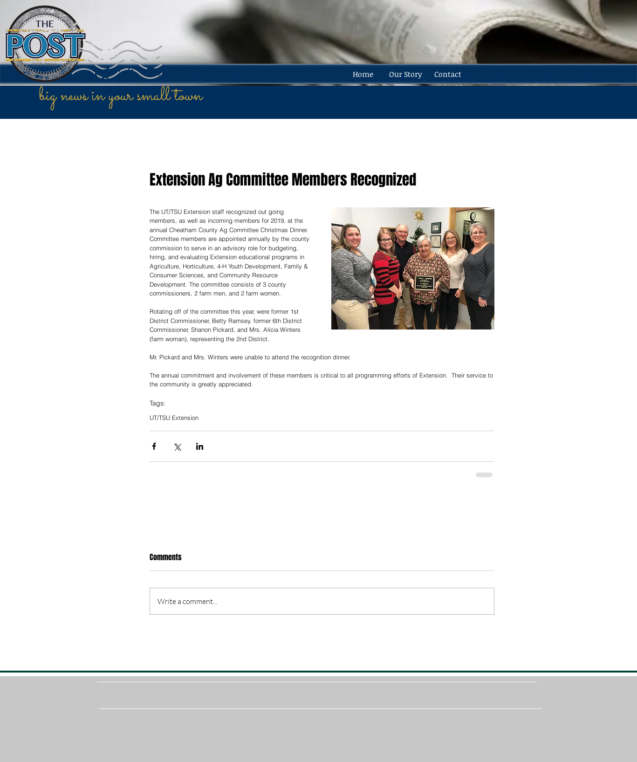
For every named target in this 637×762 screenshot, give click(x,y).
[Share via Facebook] (154, 446)
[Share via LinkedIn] (199, 446)
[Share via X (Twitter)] (176, 446)
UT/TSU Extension (174, 417)
